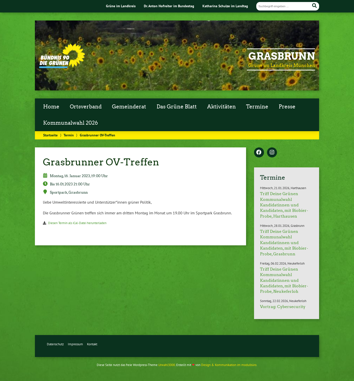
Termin (69, 135)
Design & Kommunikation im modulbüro (229, 365)
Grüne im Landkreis (121, 5)
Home (51, 106)
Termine (257, 106)
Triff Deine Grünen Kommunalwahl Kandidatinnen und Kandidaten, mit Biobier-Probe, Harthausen (284, 205)
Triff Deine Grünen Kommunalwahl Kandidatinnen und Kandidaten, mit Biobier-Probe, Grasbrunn (284, 242)
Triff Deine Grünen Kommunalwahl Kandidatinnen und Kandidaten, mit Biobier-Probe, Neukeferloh (284, 280)
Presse (287, 106)
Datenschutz (55, 344)
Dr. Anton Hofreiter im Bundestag (169, 5)
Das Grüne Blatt (177, 106)
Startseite (50, 135)
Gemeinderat (129, 106)
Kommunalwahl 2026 (70, 123)
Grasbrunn (281, 56)
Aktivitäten (221, 106)
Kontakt (92, 344)
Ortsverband (86, 106)
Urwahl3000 (166, 365)
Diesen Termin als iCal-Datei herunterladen (77, 223)
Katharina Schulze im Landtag (225, 5)
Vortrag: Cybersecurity (282, 306)
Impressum (75, 344)
